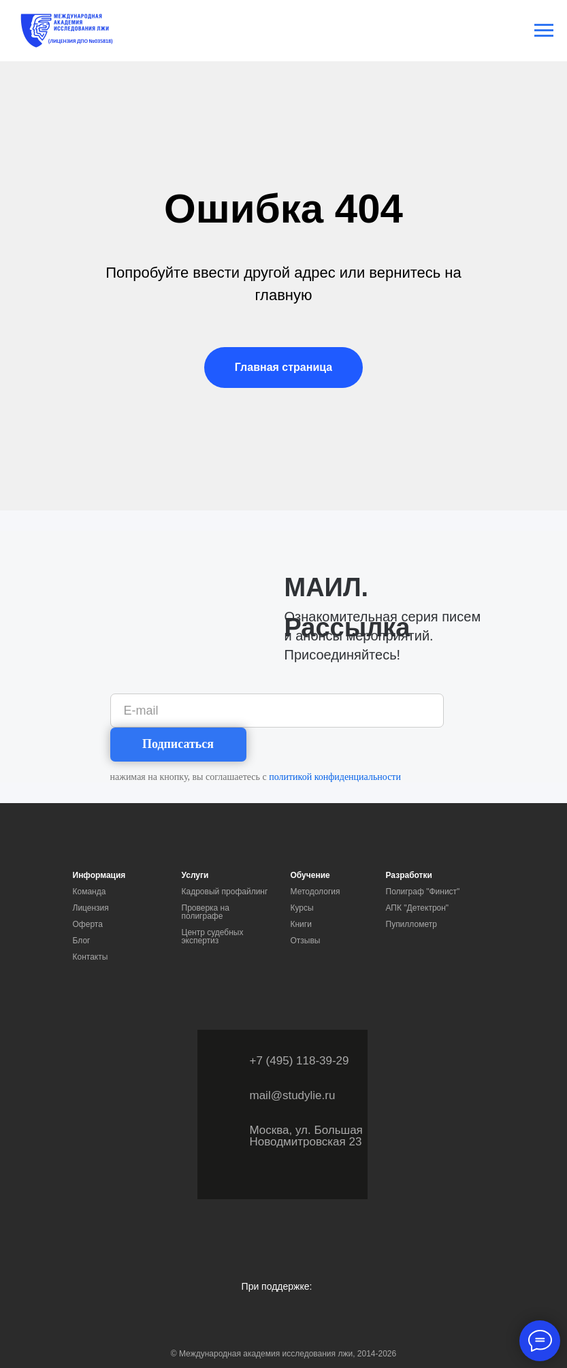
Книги (301, 924)
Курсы (302, 908)
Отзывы (306, 940)
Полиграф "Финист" (423, 891)
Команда (89, 891)
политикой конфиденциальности (335, 777)
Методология (315, 891)
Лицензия (91, 908)
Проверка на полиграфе (205, 912)
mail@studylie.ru (293, 1095)
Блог (82, 940)
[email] (277, 711)
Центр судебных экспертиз (213, 936)
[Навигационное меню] (543, 30)
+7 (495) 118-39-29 (299, 1060)
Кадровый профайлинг (225, 891)
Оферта (88, 924)
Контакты (90, 957)
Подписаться (178, 744)
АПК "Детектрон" (417, 908)
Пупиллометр (411, 924)
